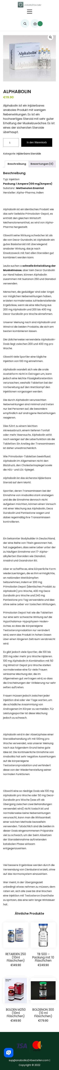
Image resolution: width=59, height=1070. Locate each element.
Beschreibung (17, 164)
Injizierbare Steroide (28, 153)
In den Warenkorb (37, 142)
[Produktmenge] (11, 142)
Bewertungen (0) (42, 164)
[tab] (17, 164)
